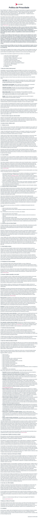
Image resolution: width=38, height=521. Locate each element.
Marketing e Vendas (14, 175)
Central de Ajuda (6, 168)
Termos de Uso (5, 25)
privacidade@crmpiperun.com (7, 387)
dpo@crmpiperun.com (9, 498)
